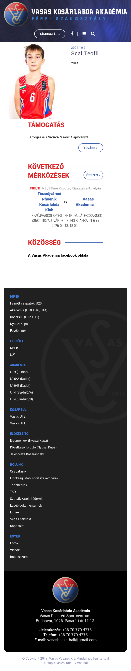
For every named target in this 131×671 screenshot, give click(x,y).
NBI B (14, 348)
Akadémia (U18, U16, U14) (28, 310)
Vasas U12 (17, 416)
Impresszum (19, 557)
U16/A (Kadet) (20, 378)
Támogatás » (50, 34)
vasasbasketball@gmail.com (72, 639)
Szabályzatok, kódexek (26, 498)
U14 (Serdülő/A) (21, 392)
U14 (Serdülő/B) (21, 399)
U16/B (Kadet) (20, 385)
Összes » (93, 175)
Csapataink (18, 471)
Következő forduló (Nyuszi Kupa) (33, 447)
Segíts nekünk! (20, 519)
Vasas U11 (17, 423)
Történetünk (18, 485)
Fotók (14, 543)
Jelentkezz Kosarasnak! (27, 454)
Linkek (14, 512)
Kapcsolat (17, 526)
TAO (13, 492)
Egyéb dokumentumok (26, 505)
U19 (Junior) (19, 372)
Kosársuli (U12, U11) (24, 317)
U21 (13, 354)
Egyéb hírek (18, 330)
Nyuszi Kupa (19, 324)
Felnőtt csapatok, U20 (26, 303)
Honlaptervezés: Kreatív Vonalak (65, 663)
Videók (15, 550)
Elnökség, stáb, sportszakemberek (34, 478)
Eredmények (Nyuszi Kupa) (29, 440)
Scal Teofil (85, 53)
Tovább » (91, 148)
